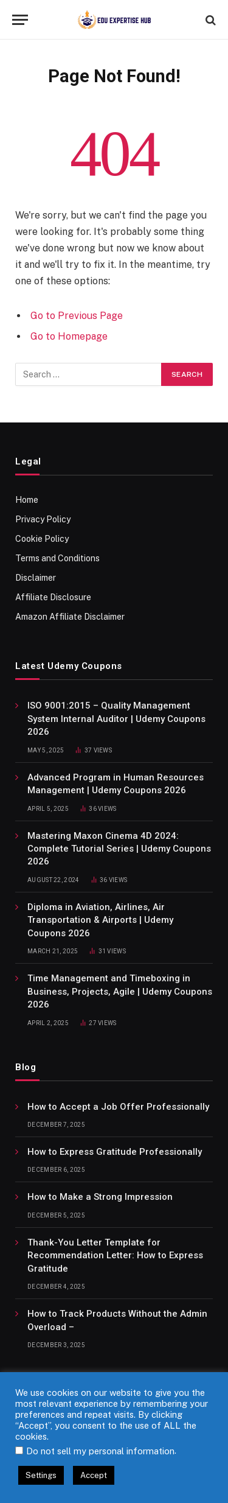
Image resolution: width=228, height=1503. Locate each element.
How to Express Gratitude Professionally (114, 1151)
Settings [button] (41, 1475)
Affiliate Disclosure (53, 597)
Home (26, 500)
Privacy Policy (43, 519)
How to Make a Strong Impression (100, 1196)
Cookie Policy (42, 539)
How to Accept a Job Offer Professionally (118, 1106)
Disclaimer (35, 578)
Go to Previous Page (76, 315)
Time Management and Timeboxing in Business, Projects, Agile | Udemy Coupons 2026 (119, 991)
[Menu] (20, 19)
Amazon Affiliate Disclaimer (70, 617)
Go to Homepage (69, 336)
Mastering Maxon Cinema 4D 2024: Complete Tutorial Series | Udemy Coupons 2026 (119, 848)
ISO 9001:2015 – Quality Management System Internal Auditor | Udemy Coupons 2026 (116, 718)
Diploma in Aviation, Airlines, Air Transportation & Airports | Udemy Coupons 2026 (100, 920)
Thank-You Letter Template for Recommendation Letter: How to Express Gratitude (115, 1255)
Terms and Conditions (57, 558)
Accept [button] (93, 1475)
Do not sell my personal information (100, 1451)
